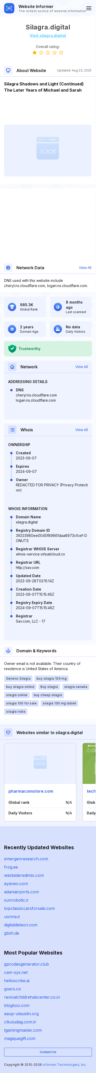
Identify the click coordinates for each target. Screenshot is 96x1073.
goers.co (12, 988)
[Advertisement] (47, 109)
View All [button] (85, 268)
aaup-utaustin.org (21, 1013)
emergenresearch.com (26, 858)
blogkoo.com (16, 1005)
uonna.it (12, 916)
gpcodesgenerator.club (26, 964)
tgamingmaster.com (23, 1030)
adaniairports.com (21, 891)
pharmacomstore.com (30, 791)
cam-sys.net (16, 972)
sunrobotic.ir (16, 900)
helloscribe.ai (16, 980)
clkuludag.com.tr (20, 1021)
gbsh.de (11, 933)
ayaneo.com (16, 883)
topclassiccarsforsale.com (29, 908)
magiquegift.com (19, 1038)
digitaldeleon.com (20, 924)
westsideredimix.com (24, 875)
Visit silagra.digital (48, 35)
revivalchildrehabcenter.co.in (32, 997)
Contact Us (48, 1052)
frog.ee (11, 867)
